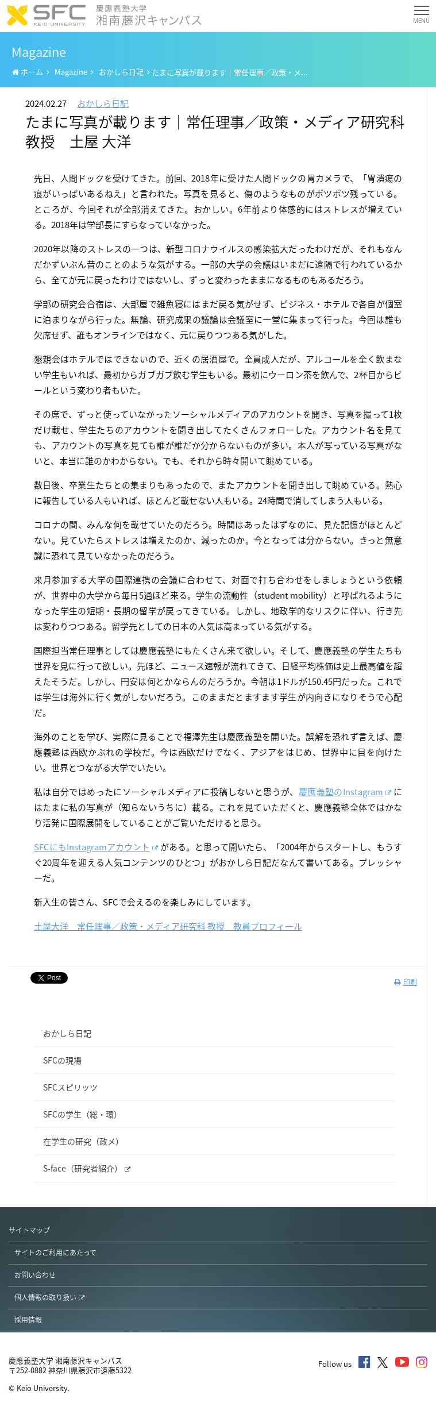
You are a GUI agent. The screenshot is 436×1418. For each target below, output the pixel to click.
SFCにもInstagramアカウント (96, 847)
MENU (421, 17)
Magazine (71, 71)
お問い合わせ (35, 1275)
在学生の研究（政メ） (83, 1141)
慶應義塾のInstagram (345, 791)
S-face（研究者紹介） (86, 1168)
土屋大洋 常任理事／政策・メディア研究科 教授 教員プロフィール (168, 926)
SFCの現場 (62, 1060)
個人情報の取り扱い (49, 1297)
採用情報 (28, 1320)
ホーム (27, 72)
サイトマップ (29, 1230)
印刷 (405, 982)
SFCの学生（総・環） (82, 1114)
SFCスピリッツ (70, 1087)
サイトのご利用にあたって (55, 1252)
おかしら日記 (121, 71)
